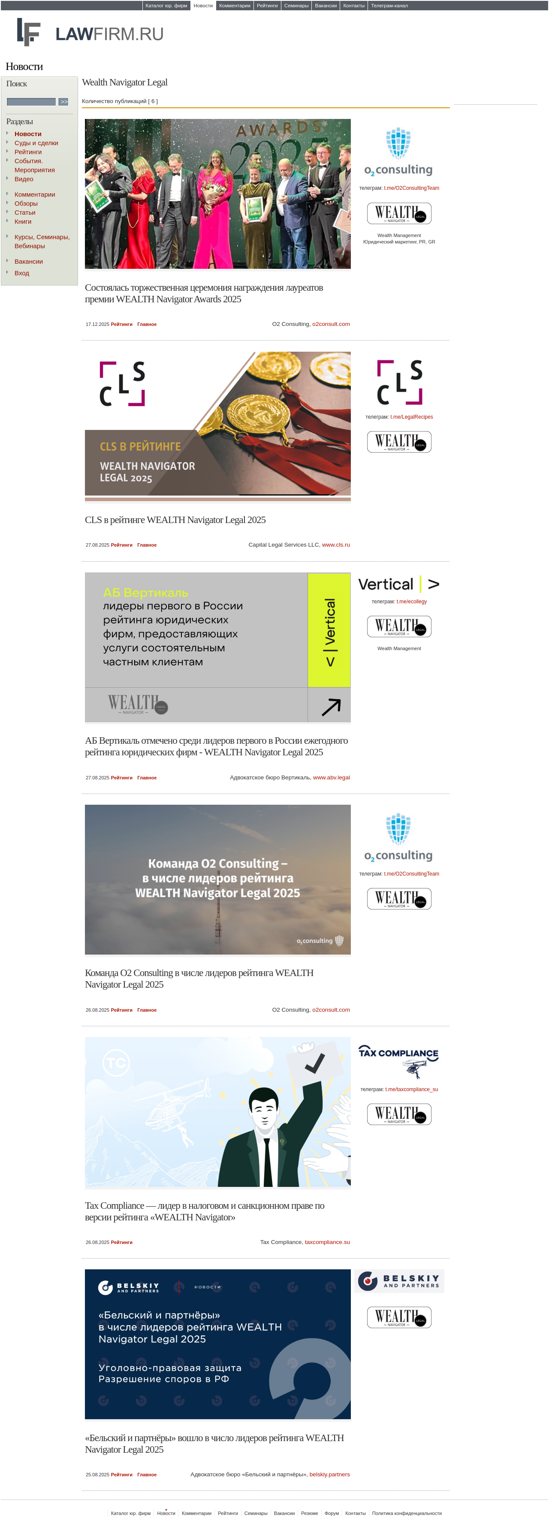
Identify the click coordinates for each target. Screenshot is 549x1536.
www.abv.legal (331, 777)
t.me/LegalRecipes (411, 417)
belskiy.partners (330, 1474)
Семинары (296, 5)
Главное (147, 324)
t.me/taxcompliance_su (412, 1089)
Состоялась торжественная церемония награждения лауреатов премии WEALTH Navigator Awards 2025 (204, 293)
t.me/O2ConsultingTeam (412, 188)
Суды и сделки (36, 142)
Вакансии (326, 5)
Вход (22, 273)
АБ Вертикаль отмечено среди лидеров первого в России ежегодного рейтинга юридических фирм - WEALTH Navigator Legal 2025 (216, 746)
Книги (23, 221)
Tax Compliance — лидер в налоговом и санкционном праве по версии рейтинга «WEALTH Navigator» (204, 1211)
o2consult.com (331, 324)
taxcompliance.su (327, 1242)
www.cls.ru (336, 544)
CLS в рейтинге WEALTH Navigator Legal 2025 (175, 519)
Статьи (25, 212)
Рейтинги (267, 5)
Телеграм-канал (389, 5)
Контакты (354, 5)
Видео (24, 178)
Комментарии (234, 5)
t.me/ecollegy (412, 602)
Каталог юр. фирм (166, 5)
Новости (203, 5)
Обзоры (26, 203)
